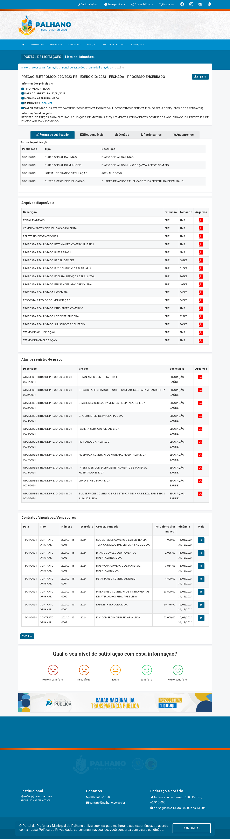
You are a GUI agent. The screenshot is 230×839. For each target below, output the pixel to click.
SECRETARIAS (74, 45)
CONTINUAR (192, 828)
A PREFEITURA (37, 45)
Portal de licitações (73, 67)
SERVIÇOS (92, 45)
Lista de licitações (100, 67)
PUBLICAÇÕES (137, 45)
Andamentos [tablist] (183, 134)
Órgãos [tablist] (122, 134)
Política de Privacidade (55, 830)
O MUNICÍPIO (56, 45)
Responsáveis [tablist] (92, 134)
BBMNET (47, 103)
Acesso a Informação (45, 67)
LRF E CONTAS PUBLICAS (114, 45)
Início (24, 67)
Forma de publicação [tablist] (52, 134)
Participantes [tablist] (151, 134)
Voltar (27, 636)
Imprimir (200, 76)
